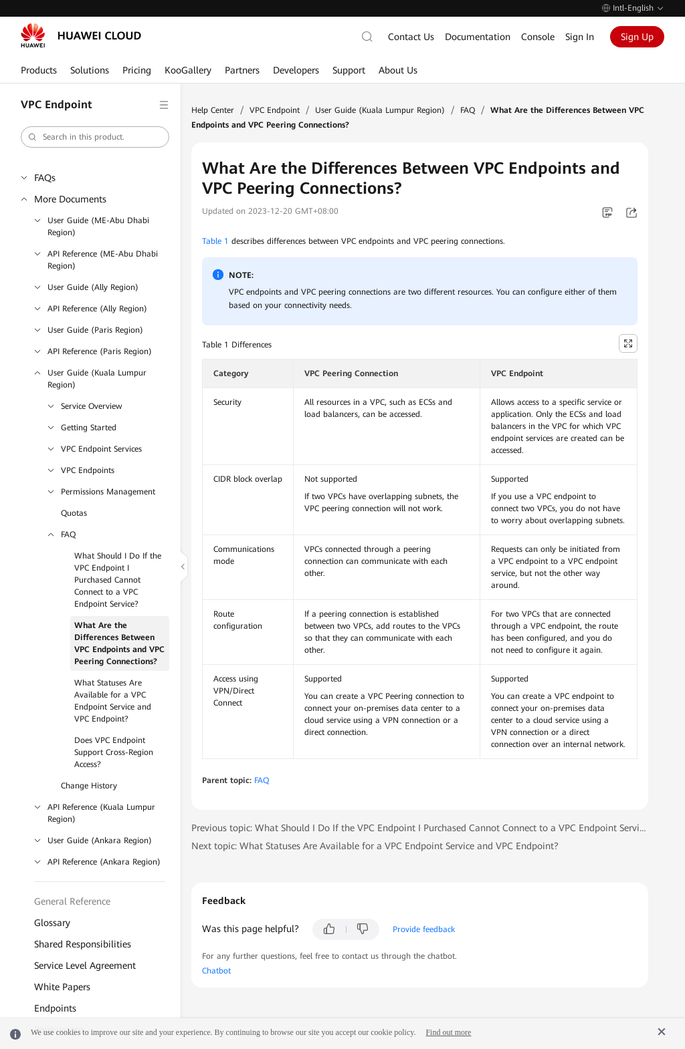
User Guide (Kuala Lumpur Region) (96, 379)
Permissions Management (108, 491)
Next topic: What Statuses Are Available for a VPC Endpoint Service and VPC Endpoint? (375, 846)
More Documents (70, 199)
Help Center (212, 110)
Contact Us (411, 36)
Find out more (448, 1032)
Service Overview (91, 406)
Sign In (579, 36)
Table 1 (215, 241)
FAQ (68, 534)
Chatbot (216, 971)
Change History (89, 785)
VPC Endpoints (87, 470)
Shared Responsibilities (82, 944)
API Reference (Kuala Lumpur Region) (101, 813)
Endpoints (55, 1008)
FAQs (45, 177)
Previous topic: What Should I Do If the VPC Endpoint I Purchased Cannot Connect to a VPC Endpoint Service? (420, 827)
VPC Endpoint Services (101, 449)
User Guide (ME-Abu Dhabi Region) (98, 226)
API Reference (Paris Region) (99, 351)
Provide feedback (424, 929)
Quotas (74, 513)
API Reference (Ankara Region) (104, 862)
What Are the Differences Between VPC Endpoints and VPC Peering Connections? (119, 643)
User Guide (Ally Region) (92, 287)
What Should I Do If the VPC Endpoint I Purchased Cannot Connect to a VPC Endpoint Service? (117, 580)
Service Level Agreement (85, 965)
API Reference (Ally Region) (97, 308)
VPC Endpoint (275, 110)
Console (538, 36)
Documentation (477, 36)
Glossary (52, 922)
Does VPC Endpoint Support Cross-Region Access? (113, 752)
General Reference (72, 901)
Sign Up (637, 36)
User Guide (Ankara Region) (99, 840)
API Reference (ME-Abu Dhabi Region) (102, 260)
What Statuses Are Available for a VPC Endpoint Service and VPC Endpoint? (112, 701)
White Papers (62, 987)
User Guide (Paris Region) (95, 330)
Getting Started (88, 427)
